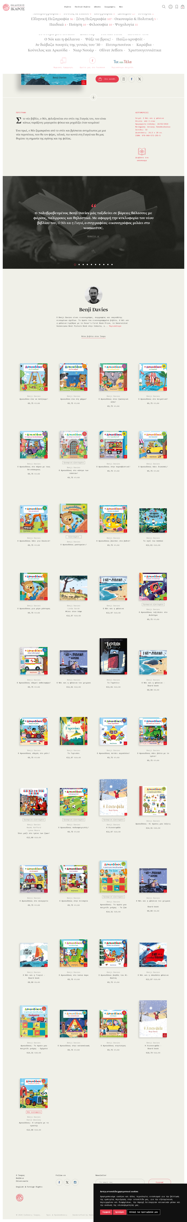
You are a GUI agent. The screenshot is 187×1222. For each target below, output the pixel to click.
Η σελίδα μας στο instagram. (75, 1182)
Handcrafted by (84, 1215)
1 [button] (75, 265)
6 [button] (95, 264)
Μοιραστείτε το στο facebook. (131, 79)
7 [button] (99, 264)
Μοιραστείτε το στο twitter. (139, 79)
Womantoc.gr (93, 236)
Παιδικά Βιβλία (82, 7)
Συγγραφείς (109, 7)
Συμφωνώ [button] (106, 1212)
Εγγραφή (160, 1182)
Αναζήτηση (163, 7)
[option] (93, 211)
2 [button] (79, 264)
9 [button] (108, 264)
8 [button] (103, 264)
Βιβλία (67, 7)
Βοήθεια (20, 1178)
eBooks (97, 7)
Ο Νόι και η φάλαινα (46, 18)
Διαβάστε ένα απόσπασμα (141, 159)
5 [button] (91, 264)
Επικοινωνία (22, 1181)
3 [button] (83, 264)
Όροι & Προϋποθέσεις (56, 1215)
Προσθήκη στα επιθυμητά (123, 79)
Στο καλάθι (109, 79)
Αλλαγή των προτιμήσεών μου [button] (143, 1212)
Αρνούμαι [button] (119, 1212)
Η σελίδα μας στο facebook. (59, 1182)
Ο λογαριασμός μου (170, 7)
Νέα (121, 7)
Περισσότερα (115, 326)
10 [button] (112, 264)
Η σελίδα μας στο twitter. (67, 1182)
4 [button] (87, 264)
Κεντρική (9, 18)
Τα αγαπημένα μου (177, 7)
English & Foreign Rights (29, 1187)
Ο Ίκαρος (20, 1175)
